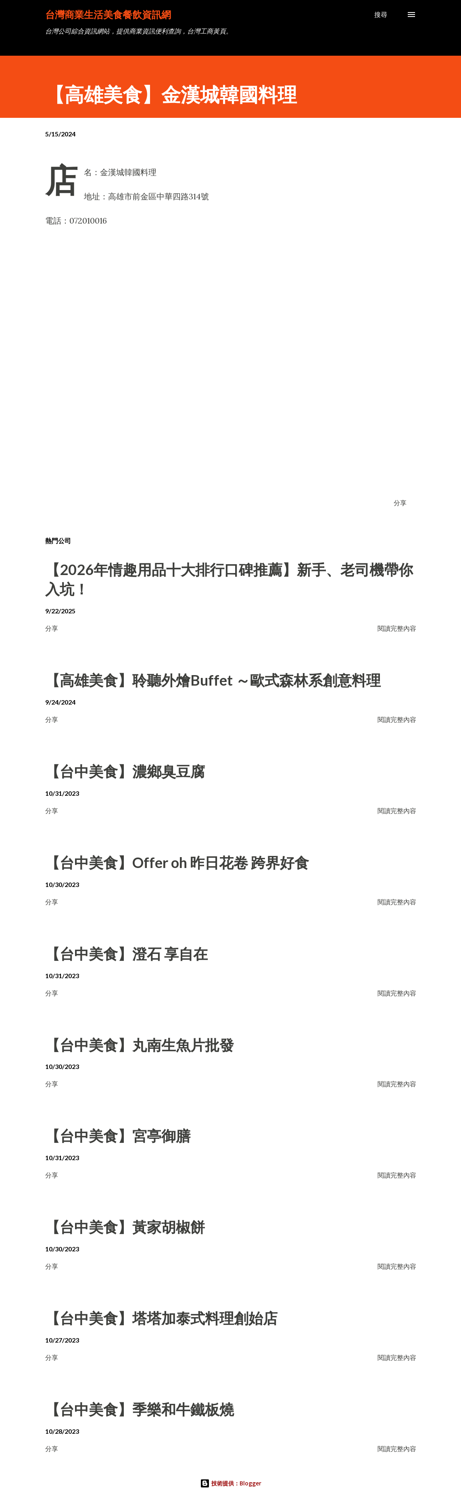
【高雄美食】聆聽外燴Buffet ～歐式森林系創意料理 (213, 680)
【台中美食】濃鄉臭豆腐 (125, 771)
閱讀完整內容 (397, 628)
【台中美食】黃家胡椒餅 (125, 1227)
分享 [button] (400, 502)
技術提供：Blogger (230, 1483)
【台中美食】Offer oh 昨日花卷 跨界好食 (177, 862)
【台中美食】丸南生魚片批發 (139, 1045)
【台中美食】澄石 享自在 (126, 953)
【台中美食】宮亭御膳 (117, 1135)
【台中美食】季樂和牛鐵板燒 (139, 1409)
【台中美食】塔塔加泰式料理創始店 (161, 1318)
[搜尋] (380, 14)
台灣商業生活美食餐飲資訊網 (108, 14)
